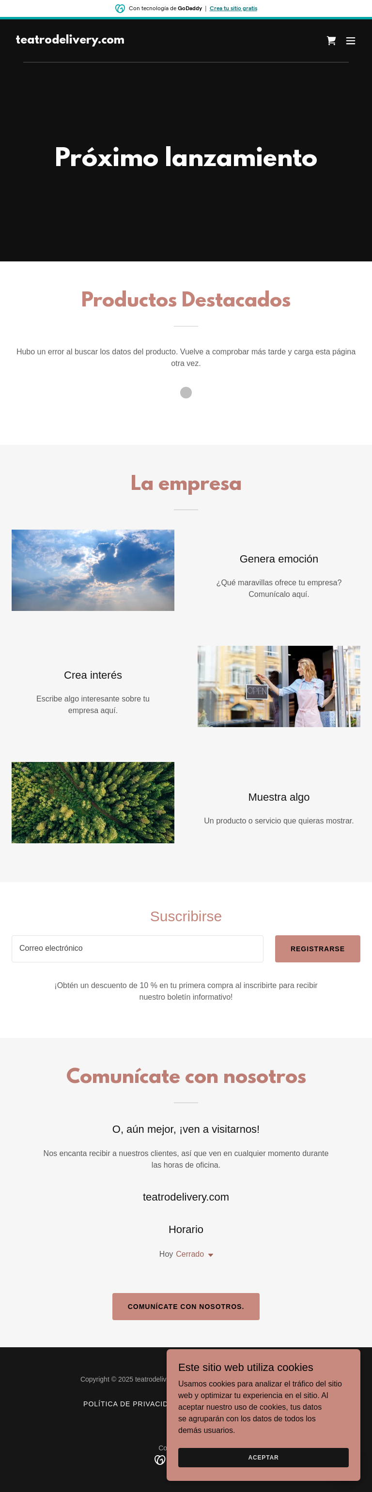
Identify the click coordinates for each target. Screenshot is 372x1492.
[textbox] (138, 948)
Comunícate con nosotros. (186, 1306)
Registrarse (318, 949)
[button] (350, 40)
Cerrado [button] (190, 1254)
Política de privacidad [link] (131, 1404)
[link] (70, 41)
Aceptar (263, 1457)
